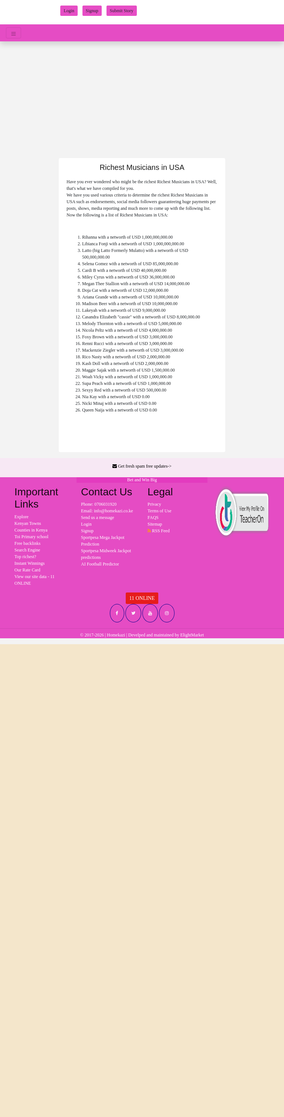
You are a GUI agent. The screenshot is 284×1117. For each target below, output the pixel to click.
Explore (21, 516)
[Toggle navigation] (13, 32)
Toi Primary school (31, 536)
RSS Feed (159, 530)
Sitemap (155, 524)
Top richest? (25, 556)
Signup (92, 10)
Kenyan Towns (27, 523)
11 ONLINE (142, 598)
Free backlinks (27, 543)
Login (69, 10)
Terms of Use (159, 510)
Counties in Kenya (30, 530)
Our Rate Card (27, 570)
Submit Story (121, 10)
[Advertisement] (142, 96)
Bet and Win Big (142, 479)
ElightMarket (192, 635)
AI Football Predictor (100, 564)
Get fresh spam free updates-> (142, 466)
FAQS (153, 517)
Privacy (154, 504)
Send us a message (97, 517)
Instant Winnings (29, 563)
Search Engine (27, 550)
